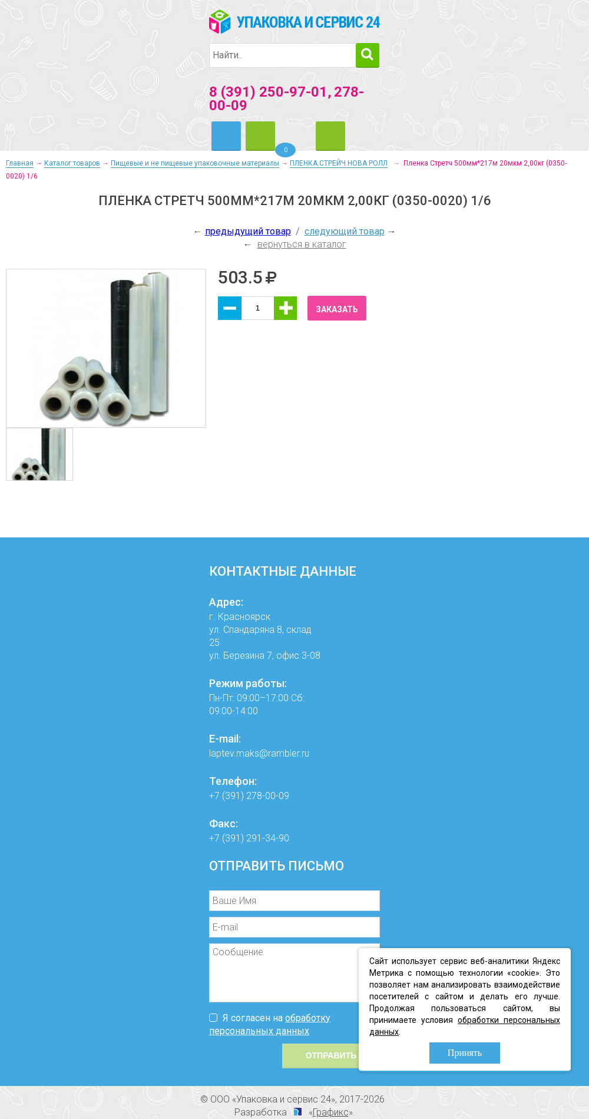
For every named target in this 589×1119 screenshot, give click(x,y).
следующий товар (345, 231)
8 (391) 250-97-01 (268, 92)
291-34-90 (267, 838)
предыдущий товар (248, 231)
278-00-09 (267, 795)
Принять (465, 1053)
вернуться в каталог (301, 244)
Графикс (331, 1112)
